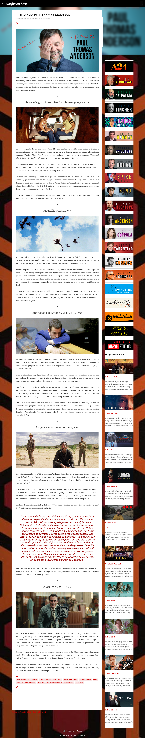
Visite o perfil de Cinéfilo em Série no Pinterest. (29, 712)
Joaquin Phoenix (85, 679)
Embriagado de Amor (71, 679)
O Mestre (41, 682)
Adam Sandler (21, 679)
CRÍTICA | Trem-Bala (112, 673)
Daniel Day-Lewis (45, 679)
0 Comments (46, 18)
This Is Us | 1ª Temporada (113, 564)
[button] (17, 23)
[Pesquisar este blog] (132, 3)
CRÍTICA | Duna (110, 600)
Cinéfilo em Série (16, 4)
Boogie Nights (33, 679)
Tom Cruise (79, 682)
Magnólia (20, 682)
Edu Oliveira (57, 679)
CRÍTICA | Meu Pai (111, 710)
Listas (95, 679)
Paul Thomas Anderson (54, 682)
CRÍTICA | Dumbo (110, 450)
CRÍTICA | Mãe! (110, 637)
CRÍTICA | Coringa (111, 486)
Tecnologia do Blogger (72, 731)
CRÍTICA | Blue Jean (111, 413)
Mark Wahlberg (30, 682)
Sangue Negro (68, 682)
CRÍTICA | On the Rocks (112, 377)
